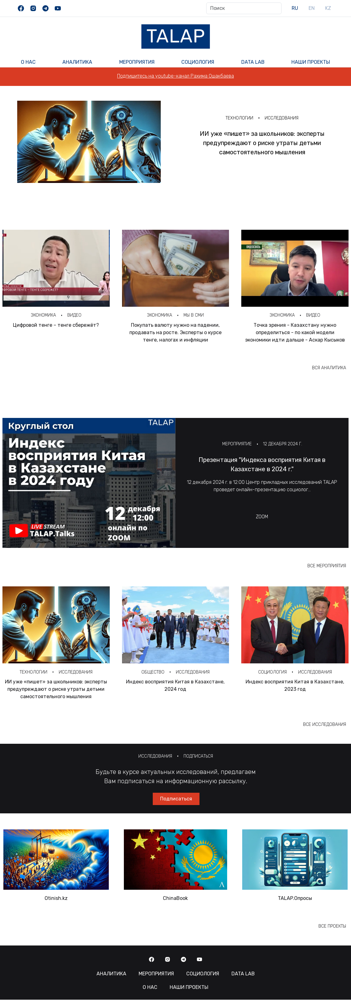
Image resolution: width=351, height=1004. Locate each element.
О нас (28, 62)
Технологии (239, 118)
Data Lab (253, 62)
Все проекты (332, 926)
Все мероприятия (326, 566)
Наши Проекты (310, 62)
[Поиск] (244, 8)
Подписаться (198, 756)
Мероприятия (137, 62)
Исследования (281, 118)
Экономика (43, 315)
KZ (328, 8)
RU (295, 8)
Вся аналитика (329, 367)
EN (312, 8)
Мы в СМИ (193, 315)
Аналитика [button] (77, 62)
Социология (197, 62)
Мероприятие (237, 444)
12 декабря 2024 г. (282, 444)
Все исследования (324, 724)
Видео (74, 315)
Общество (152, 672)
